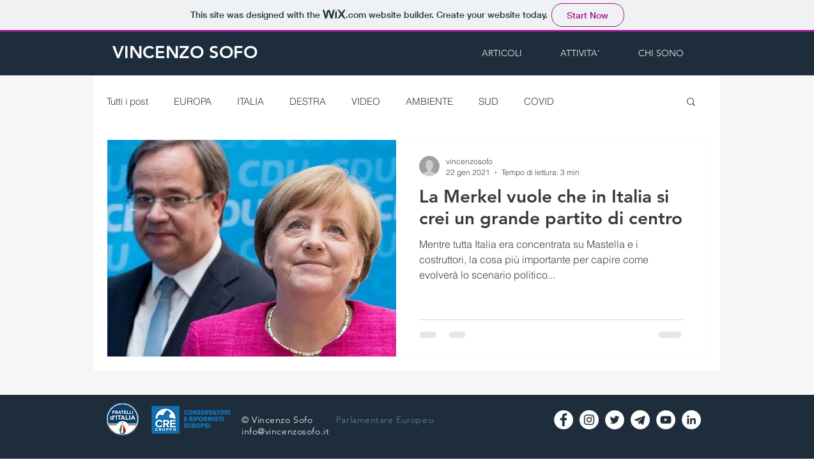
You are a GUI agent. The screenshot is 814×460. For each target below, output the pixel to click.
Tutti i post (127, 101)
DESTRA (307, 101)
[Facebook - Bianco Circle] (563, 419)
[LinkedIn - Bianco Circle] (691, 419)
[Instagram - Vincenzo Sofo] (589, 419)
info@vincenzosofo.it (285, 431)
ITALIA (250, 101)
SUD (488, 101)
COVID (539, 101)
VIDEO (365, 101)
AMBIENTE (429, 101)
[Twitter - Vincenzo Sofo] (614, 419)
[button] (691, 102)
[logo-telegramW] (640, 419)
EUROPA (192, 101)
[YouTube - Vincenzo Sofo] (665, 419)
